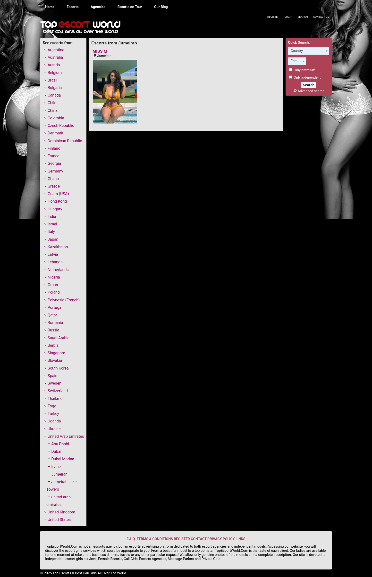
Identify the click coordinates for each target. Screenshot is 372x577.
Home (50, 7)
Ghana (53, 178)
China (53, 110)
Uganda (54, 421)
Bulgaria (55, 87)
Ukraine (54, 429)
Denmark (55, 133)
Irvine (56, 466)
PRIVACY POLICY (221, 539)
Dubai (56, 451)
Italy (51, 231)
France (53, 156)
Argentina (56, 50)
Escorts (73, 7)
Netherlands (58, 269)
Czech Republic (61, 125)
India (52, 216)
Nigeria (54, 277)
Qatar (52, 315)
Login (288, 16)
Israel (52, 224)
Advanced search (308, 91)
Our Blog (161, 7)
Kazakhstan (58, 247)
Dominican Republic (65, 141)
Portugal (55, 307)
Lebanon (55, 262)
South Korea (58, 368)
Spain (52, 375)
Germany (55, 171)
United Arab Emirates (66, 436)
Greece (54, 186)
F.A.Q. (131, 539)
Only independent (305, 77)
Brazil (52, 80)
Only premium (302, 70)
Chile (52, 102)
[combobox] (308, 51)
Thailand (55, 398)
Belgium (55, 72)
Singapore (56, 353)
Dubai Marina (62, 459)
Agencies (98, 7)
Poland (54, 292)
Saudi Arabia (58, 338)
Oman (53, 284)
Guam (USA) (58, 193)
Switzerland (58, 390)
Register (273, 16)
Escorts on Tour (130, 7)
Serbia (53, 345)
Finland (54, 148)
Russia (53, 330)
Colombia (56, 118)
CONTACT (199, 539)
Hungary (55, 209)
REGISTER (182, 539)
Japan (53, 239)
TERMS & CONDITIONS (155, 539)
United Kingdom (61, 512)
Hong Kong (57, 201)
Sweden (54, 383)
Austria (54, 65)
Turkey (53, 413)
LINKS (240, 539)
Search (303, 16)
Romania (55, 322)
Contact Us (321, 16)
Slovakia (55, 360)
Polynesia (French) (64, 300)
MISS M (100, 51)
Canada (54, 95)
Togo (52, 406)
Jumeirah (59, 474)
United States (59, 519)
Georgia (54, 163)
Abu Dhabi (60, 444)
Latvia (53, 254)
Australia (55, 57)
